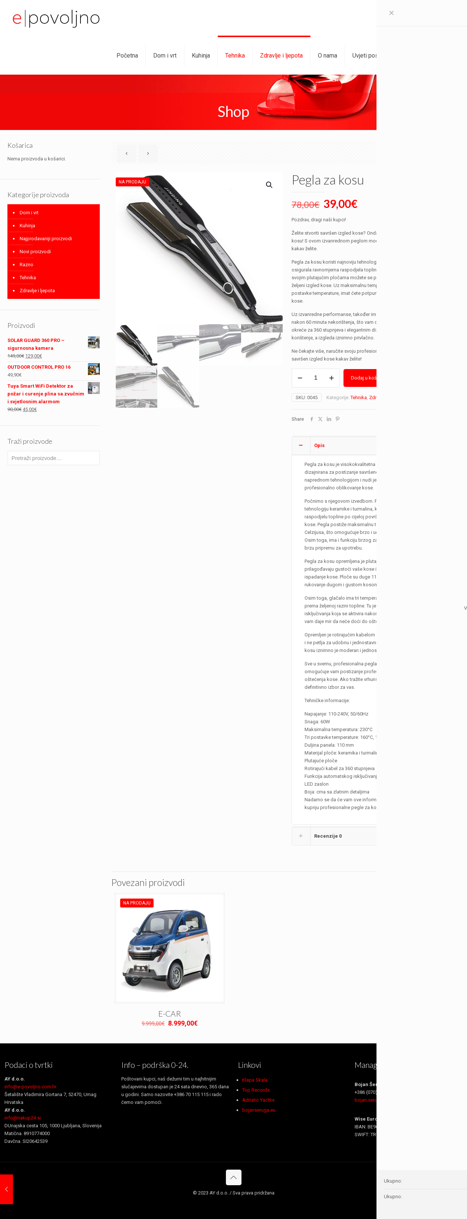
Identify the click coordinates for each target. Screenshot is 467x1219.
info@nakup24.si (22, 1118)
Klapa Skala (254, 1080)
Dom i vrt (29, 212)
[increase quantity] (331, 378)
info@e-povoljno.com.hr (30, 1086)
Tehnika (359, 397)
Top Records (256, 1090)
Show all (446, 154)
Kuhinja (27, 225)
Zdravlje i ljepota (386, 397)
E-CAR (169, 1013)
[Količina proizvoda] (316, 378)
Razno (26, 264)
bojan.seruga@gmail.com (382, 1100)
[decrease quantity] (299, 378)
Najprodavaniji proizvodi (46, 238)
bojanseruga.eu (259, 1110)
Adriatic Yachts (258, 1100)
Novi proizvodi (35, 251)
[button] (269, 184)
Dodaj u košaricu (369, 378)
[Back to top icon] (233, 1177)
